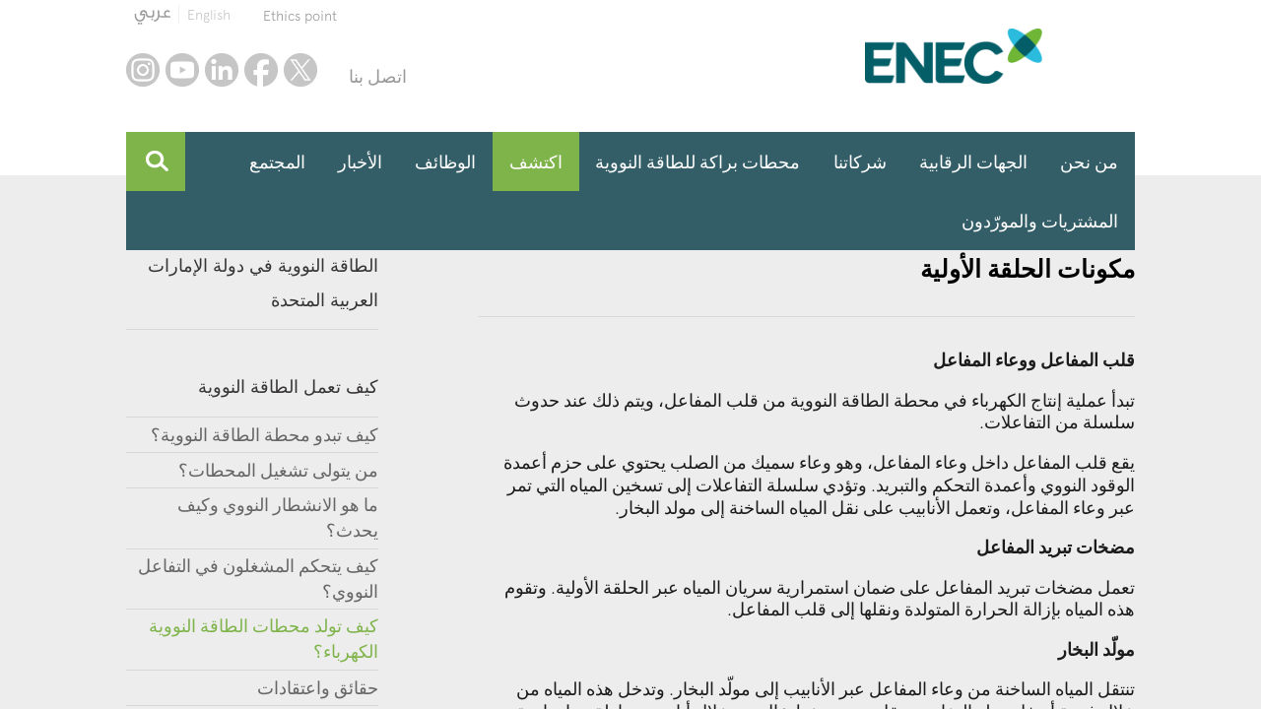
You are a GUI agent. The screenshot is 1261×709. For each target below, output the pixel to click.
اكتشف (536, 162)
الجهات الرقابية (973, 162)
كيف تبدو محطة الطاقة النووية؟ (264, 434)
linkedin (221, 70)
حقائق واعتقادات (317, 687)
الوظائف (445, 162)
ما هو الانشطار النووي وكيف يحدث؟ (277, 517)
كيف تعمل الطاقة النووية (288, 386)
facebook (261, 70)
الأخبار (360, 162)
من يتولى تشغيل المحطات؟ (278, 470)
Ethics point (300, 16)
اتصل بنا (378, 76)
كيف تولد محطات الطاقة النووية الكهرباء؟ (263, 638)
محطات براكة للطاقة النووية (697, 162)
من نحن (1089, 162)
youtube (182, 70)
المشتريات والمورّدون (1040, 221)
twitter (300, 70)
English (209, 15)
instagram (143, 70)
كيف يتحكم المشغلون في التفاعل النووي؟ (258, 578)
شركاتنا (860, 162)
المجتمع (277, 162)
